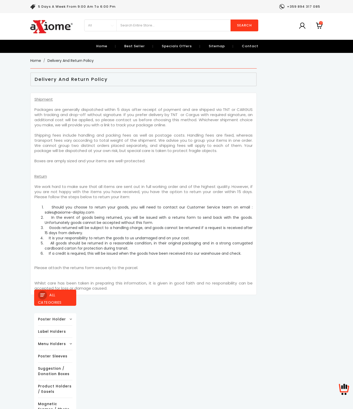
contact (250, 46)
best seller (134, 46)
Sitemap (100, 376)
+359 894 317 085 (191, 351)
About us (101, 352)
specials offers (177, 46)
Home (101, 46)
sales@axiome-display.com (189, 359)
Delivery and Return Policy (116, 329)
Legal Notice (104, 337)
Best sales (39, 345)
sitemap (217, 46)
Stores (98, 383)
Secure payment (107, 360)
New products (42, 337)
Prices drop (40, 329)
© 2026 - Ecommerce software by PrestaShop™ (177, 402)
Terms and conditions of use (119, 345)
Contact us (102, 368)
